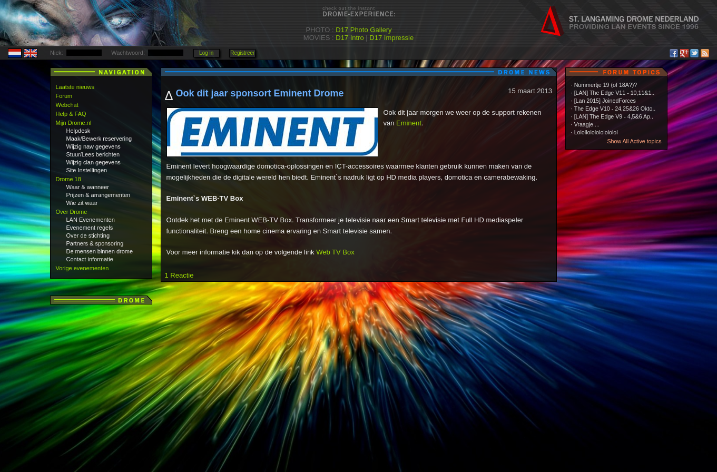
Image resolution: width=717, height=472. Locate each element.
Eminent (408, 123)
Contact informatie (89, 259)
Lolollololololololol (596, 132)
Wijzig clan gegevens (93, 162)
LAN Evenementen (90, 220)
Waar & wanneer (88, 187)
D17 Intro (350, 38)
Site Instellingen (86, 170)
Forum (64, 96)
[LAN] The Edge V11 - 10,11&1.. (614, 93)
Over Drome (71, 212)
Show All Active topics (634, 141)
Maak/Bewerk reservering (99, 138)
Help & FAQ (71, 114)
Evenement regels (89, 227)
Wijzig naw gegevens (93, 146)
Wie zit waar (82, 203)
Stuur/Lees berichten (93, 154)
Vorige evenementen (82, 268)
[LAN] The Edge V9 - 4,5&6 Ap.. (613, 116)
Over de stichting (88, 235)
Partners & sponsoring (95, 243)
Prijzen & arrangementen (98, 195)
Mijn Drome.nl (74, 123)
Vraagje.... (587, 124)
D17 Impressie (391, 38)
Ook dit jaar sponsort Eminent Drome (260, 93)
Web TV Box (335, 252)
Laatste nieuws (75, 87)
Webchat (67, 105)
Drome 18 (68, 179)
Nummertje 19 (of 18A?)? (605, 85)
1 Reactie (179, 275)
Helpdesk (78, 130)
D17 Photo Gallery (363, 30)
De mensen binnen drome (99, 251)
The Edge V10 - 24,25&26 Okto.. (615, 108)
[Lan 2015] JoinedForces (605, 100)
